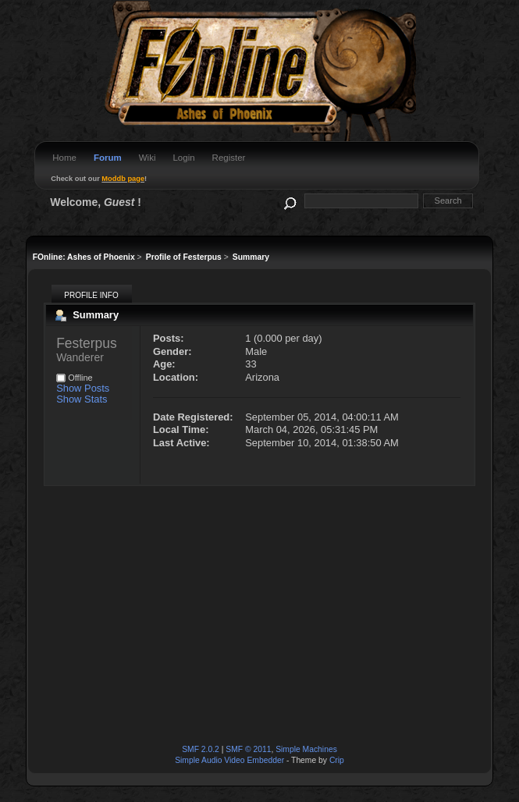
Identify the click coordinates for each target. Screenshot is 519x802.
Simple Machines (306, 749)
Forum (108, 157)
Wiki (147, 157)
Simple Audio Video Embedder (229, 760)
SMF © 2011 (248, 749)
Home (64, 157)
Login (183, 157)
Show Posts (82, 388)
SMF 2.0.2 (200, 749)
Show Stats (81, 399)
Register (229, 157)
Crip (336, 760)
